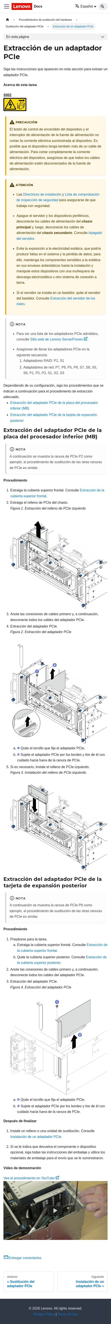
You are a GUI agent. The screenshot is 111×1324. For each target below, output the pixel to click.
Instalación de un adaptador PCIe (35, 1137)
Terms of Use (67, 1314)
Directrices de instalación (42, 194)
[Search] (103, 6)
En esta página (17, 37)
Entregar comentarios (22, 1258)
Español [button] (84, 6)
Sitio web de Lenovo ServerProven (58, 339)
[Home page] (7, 19)
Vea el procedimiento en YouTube (31, 1178)
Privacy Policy (44, 1314)
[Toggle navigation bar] (6, 6)
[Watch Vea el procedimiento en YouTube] (55, 1211)
